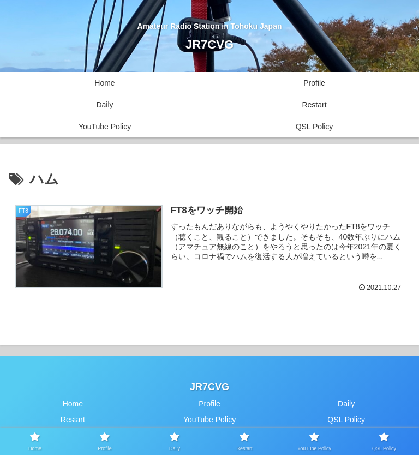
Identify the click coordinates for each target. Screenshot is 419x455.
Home (73, 403)
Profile (209, 403)
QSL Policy (346, 419)
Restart (73, 419)
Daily (346, 403)
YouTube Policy (209, 419)
